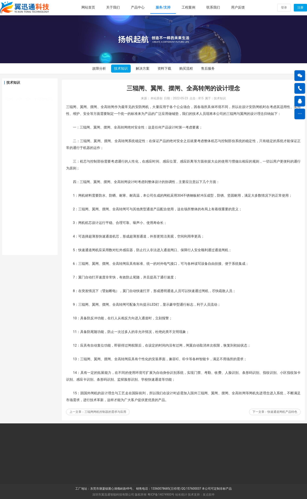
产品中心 (138, 7)
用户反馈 (238, 7)
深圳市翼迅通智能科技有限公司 (113, 494)
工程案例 (188, 7)
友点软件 (209, 494)
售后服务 (208, 68)
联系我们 (213, 7)
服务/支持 (163, 7)
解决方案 (142, 68)
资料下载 (164, 68)
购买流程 (186, 68)
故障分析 (99, 68)
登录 (284, 7)
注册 (300, 7)
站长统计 (181, 494)
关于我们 (113, 7)
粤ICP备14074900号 (161, 494)
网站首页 (88, 7)
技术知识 (121, 68)
